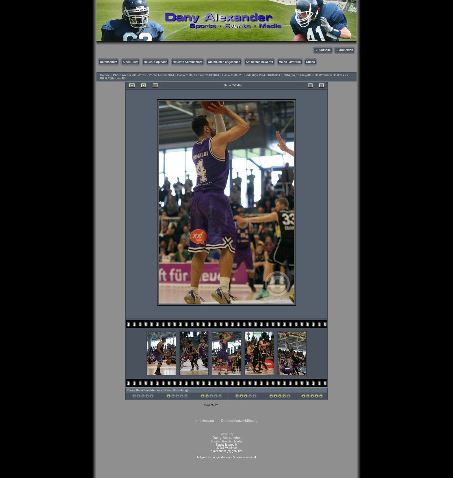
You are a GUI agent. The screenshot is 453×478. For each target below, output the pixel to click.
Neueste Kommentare (188, 62)
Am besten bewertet (259, 62)
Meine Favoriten (290, 62)
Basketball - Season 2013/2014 (198, 75)
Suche (310, 62)
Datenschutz (108, 62)
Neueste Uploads (155, 62)
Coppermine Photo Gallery (233, 404)
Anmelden (346, 50)
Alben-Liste (130, 62)
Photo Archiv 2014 (161, 75)
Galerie (105, 75)
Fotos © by (226, 437)
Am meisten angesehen (224, 62)
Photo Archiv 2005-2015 (129, 75)
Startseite (324, 50)
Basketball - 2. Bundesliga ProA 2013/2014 (251, 75)
